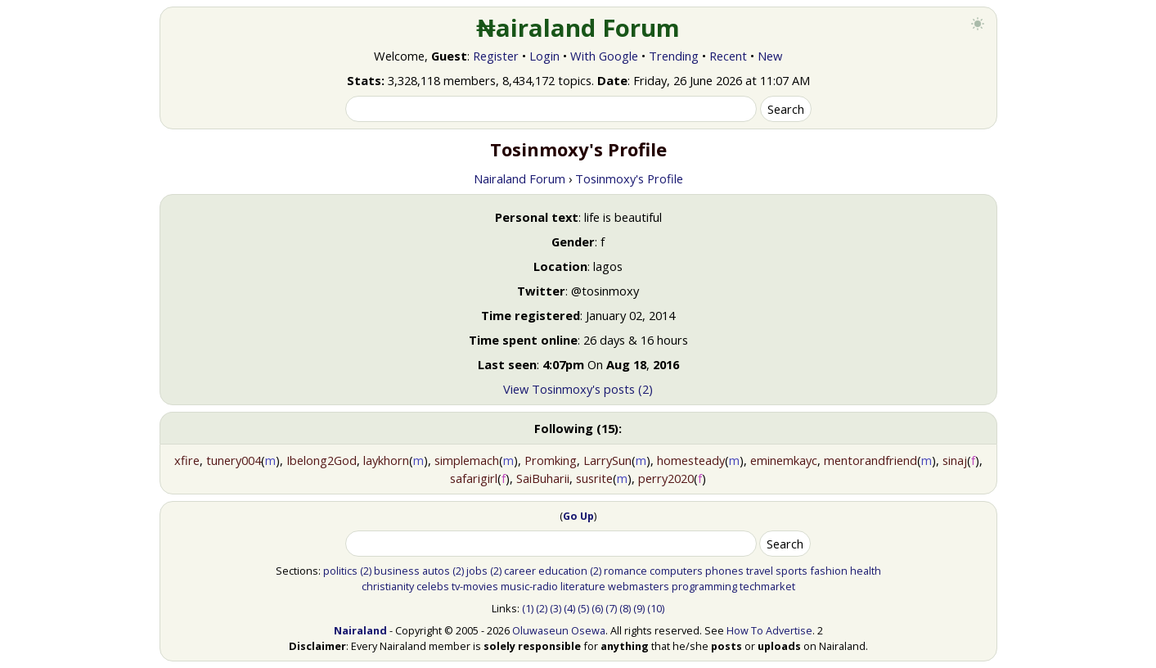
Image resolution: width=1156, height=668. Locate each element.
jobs (477, 570)
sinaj (954, 460)
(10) (655, 608)
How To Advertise (769, 630)
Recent (728, 55)
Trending (674, 55)
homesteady (691, 460)
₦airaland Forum (578, 27)
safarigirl (473, 478)
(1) (527, 608)
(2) (365, 570)
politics (340, 570)
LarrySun (607, 460)
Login (544, 55)
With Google (604, 55)
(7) (611, 608)
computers (676, 570)
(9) (639, 608)
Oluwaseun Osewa (558, 630)
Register (496, 55)
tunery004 (233, 460)
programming (704, 586)
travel (759, 570)
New (770, 55)
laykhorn (386, 460)
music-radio (529, 586)
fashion (829, 570)
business (397, 570)
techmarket (767, 586)
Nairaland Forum (519, 178)
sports (791, 570)
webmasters (638, 586)
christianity (388, 586)
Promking (550, 460)
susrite (594, 478)
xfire (187, 460)
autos (436, 570)
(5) (583, 608)
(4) (569, 608)
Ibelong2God (321, 460)
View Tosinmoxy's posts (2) (578, 389)
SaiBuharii (542, 478)
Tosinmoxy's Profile (629, 178)
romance (625, 570)
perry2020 (666, 478)
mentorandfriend (870, 460)
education (562, 570)
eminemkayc (783, 460)
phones (724, 570)
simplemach (466, 460)
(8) (625, 608)
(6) (597, 608)
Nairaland (360, 630)
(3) (555, 608)
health (865, 570)
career (520, 570)
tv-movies (475, 586)
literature (582, 586)
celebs (432, 586)
